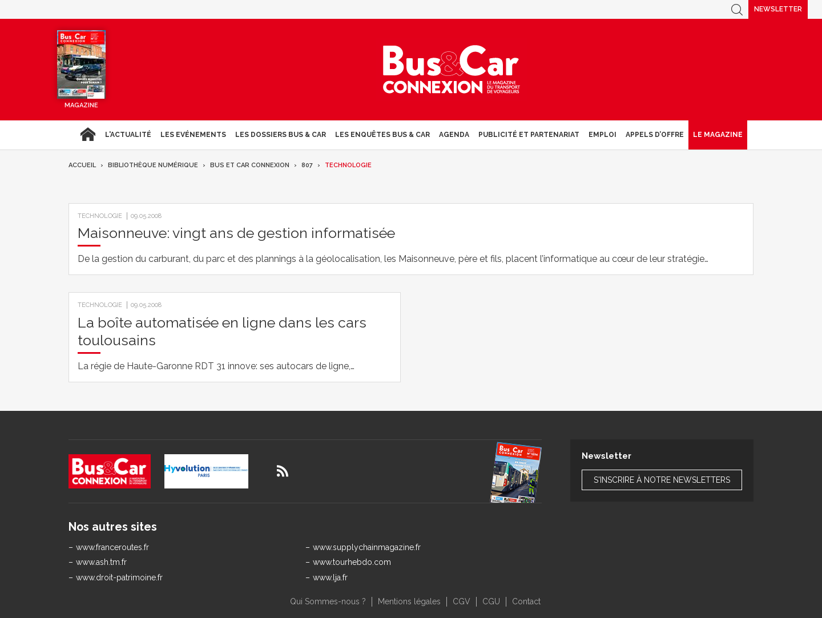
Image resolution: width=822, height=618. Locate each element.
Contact (526, 601)
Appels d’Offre (655, 135)
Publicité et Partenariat (528, 135)
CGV (461, 601)
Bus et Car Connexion (249, 165)
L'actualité (128, 135)
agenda (454, 135)
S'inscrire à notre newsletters (662, 479)
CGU (491, 601)
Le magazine (718, 135)
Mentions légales (409, 601)
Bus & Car (451, 69)
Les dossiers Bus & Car (280, 135)
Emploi (602, 135)
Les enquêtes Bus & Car (382, 135)
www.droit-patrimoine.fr (119, 577)
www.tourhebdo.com (352, 562)
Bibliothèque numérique (153, 165)
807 (307, 165)
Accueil (87, 134)
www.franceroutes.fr (112, 547)
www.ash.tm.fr (101, 562)
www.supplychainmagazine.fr (367, 547)
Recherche (737, 9)
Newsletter (778, 9)
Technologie (348, 165)
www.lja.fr (330, 577)
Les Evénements (193, 135)
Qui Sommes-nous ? (328, 601)
